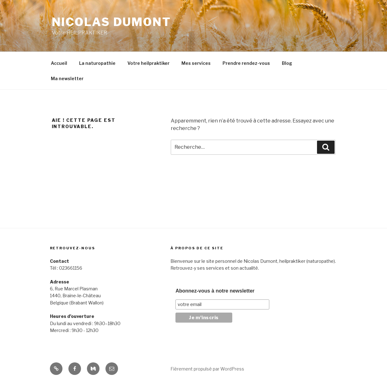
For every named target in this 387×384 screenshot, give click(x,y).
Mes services (196, 63)
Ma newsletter (67, 78)
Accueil (59, 63)
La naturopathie (97, 63)
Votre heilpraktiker (148, 63)
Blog (287, 63)
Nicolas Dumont (111, 22)
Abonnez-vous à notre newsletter (215, 290)
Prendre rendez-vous (246, 63)
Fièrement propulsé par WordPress (207, 368)
